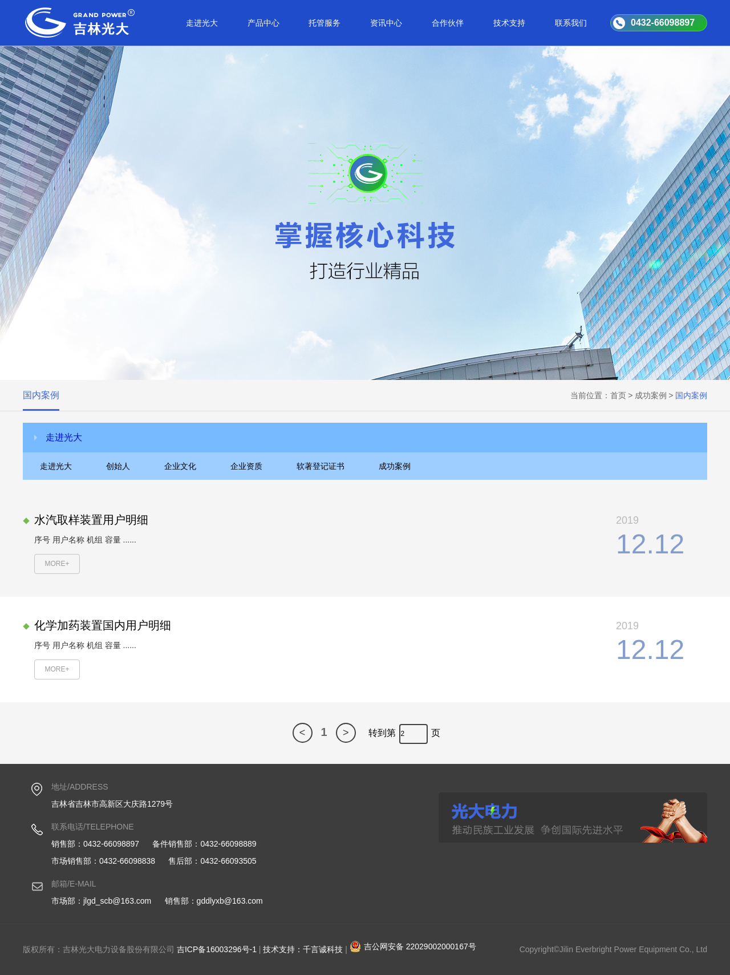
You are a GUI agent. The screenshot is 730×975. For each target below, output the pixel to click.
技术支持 (509, 22)
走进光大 (202, 22)
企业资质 (246, 466)
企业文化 (180, 466)
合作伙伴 (448, 22)
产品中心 (263, 22)
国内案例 (41, 395)
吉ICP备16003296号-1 (217, 949)
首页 (618, 395)
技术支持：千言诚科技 (303, 949)
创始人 (118, 466)
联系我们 (571, 22)
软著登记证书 (320, 466)
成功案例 (651, 395)
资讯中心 (386, 22)
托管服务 (324, 22)
